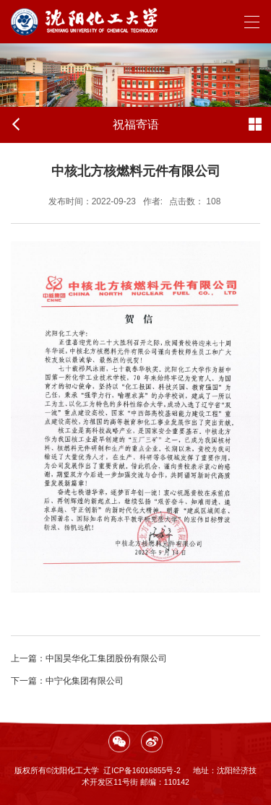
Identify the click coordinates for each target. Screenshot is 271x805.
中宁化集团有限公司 (67, 681)
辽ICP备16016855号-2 (142, 770)
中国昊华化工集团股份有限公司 (89, 658)
